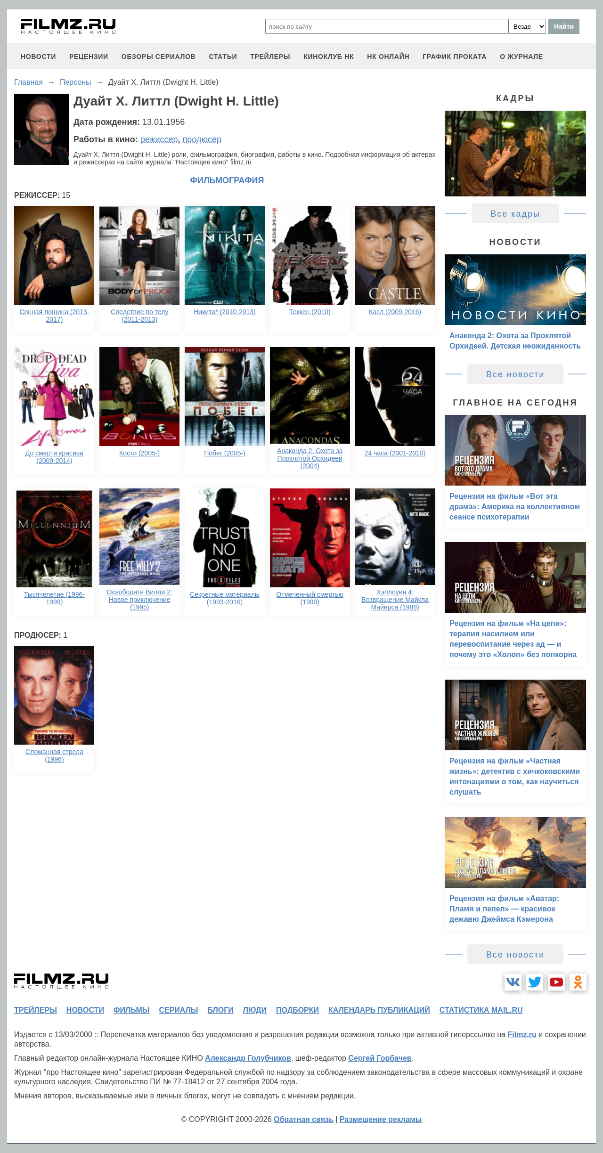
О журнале (521, 56)
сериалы (178, 1010)
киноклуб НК (328, 56)
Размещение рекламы (381, 1119)
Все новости (515, 374)
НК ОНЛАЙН (388, 56)
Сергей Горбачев (379, 1058)
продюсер (202, 139)
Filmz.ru (521, 1035)
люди (255, 1010)
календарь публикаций (379, 1010)
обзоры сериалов (159, 56)
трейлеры (270, 56)
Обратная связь (304, 1119)
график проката (455, 56)
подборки (297, 1010)
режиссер (159, 139)
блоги (220, 1010)
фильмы (131, 1010)
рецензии (88, 56)
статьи (223, 56)
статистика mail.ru (481, 1010)
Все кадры (515, 214)
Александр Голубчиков (248, 1058)
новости (38, 56)
